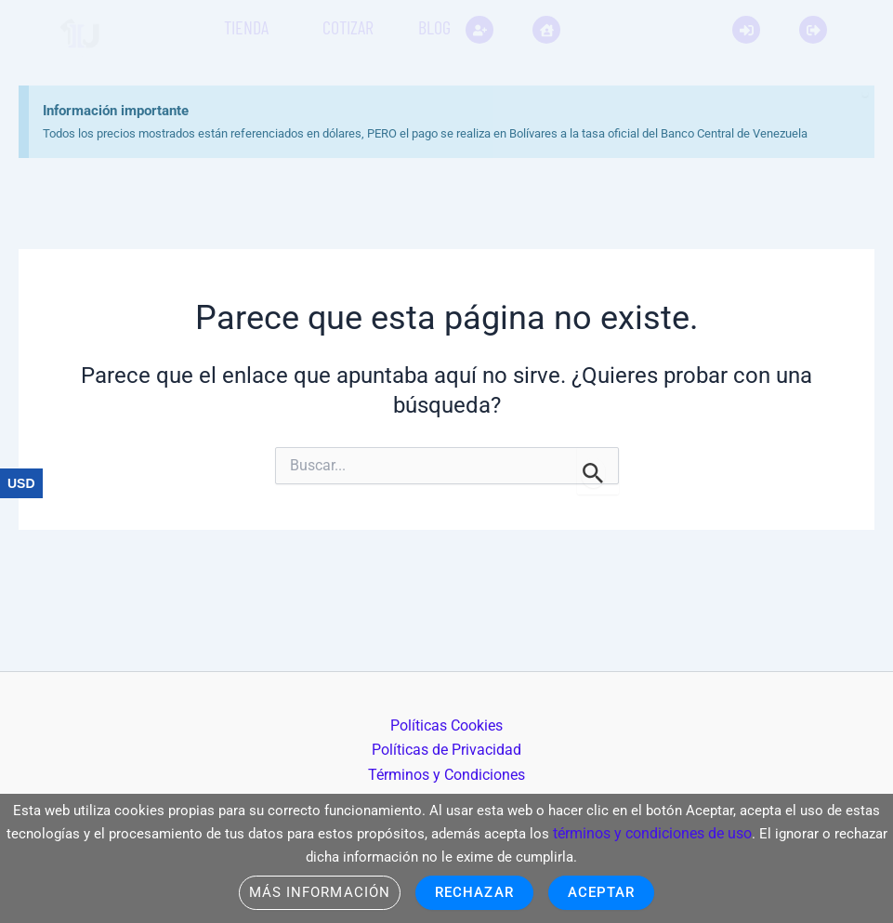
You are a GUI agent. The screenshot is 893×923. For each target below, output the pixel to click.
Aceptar (608, 892)
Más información (313, 892)
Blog (434, 27)
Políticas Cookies (443, 725)
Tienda (246, 27)
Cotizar (348, 27)
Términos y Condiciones (450, 775)
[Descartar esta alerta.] (823, 51)
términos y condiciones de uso (715, 829)
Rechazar (476, 892)
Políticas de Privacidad (446, 750)
